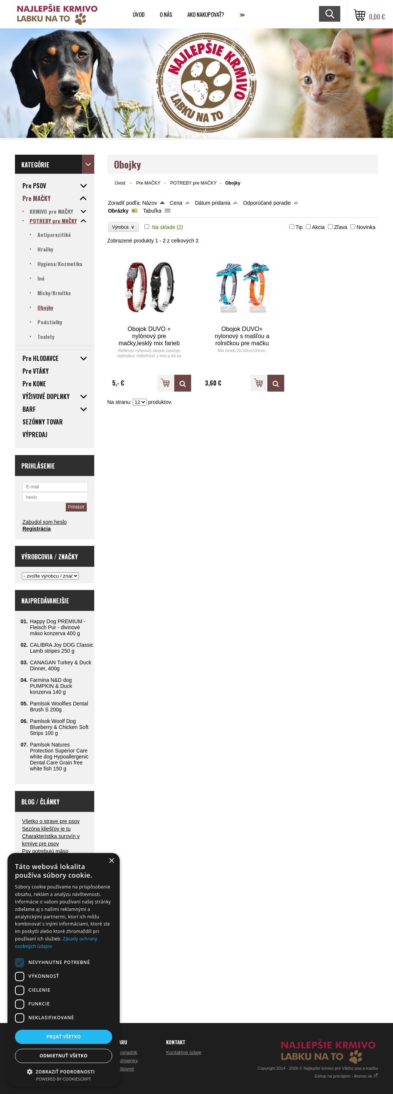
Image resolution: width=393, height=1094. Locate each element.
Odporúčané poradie (267, 203)
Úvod (139, 14)
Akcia (318, 227)
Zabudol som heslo (44, 522)
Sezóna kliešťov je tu (46, 829)
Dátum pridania (212, 203)
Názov (149, 203)
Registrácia (36, 529)
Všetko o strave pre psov (51, 821)
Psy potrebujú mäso (45, 851)
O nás (166, 14)
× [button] (111, 861)
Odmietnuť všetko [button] (63, 1056)
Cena (176, 203)
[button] (63, 1071)
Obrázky (118, 211)
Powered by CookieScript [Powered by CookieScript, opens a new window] (63, 1079)
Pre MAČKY (148, 183)
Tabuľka (152, 211)
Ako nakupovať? (205, 14)
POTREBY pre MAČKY (193, 183)
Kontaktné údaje (183, 1052)
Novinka (365, 227)
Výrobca (123, 227)
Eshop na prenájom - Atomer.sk (346, 1076)
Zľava (340, 227)
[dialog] (63, 970)
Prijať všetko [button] (63, 1036)
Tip (299, 227)
